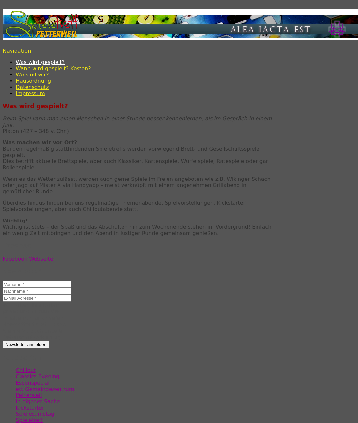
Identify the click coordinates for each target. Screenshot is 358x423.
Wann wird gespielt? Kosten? (53, 68)
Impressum (30, 93)
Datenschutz (32, 87)
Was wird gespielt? (40, 62)
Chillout (26, 370)
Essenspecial (33, 383)
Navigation (17, 51)
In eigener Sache (38, 401)
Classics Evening (37, 376)
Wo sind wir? (32, 75)
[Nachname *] (37, 291)
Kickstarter (30, 408)
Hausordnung (33, 81)
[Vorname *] (37, 284)
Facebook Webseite (28, 259)
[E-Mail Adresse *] (37, 298)
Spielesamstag (35, 414)
